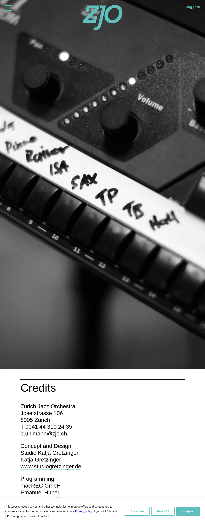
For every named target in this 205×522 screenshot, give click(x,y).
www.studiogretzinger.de (50, 466)
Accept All (188, 511)
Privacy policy (83, 511)
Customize (137, 511)
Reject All (163, 511)
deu (197, 7)
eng (189, 7)
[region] (102, 510)
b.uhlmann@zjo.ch (43, 433)
